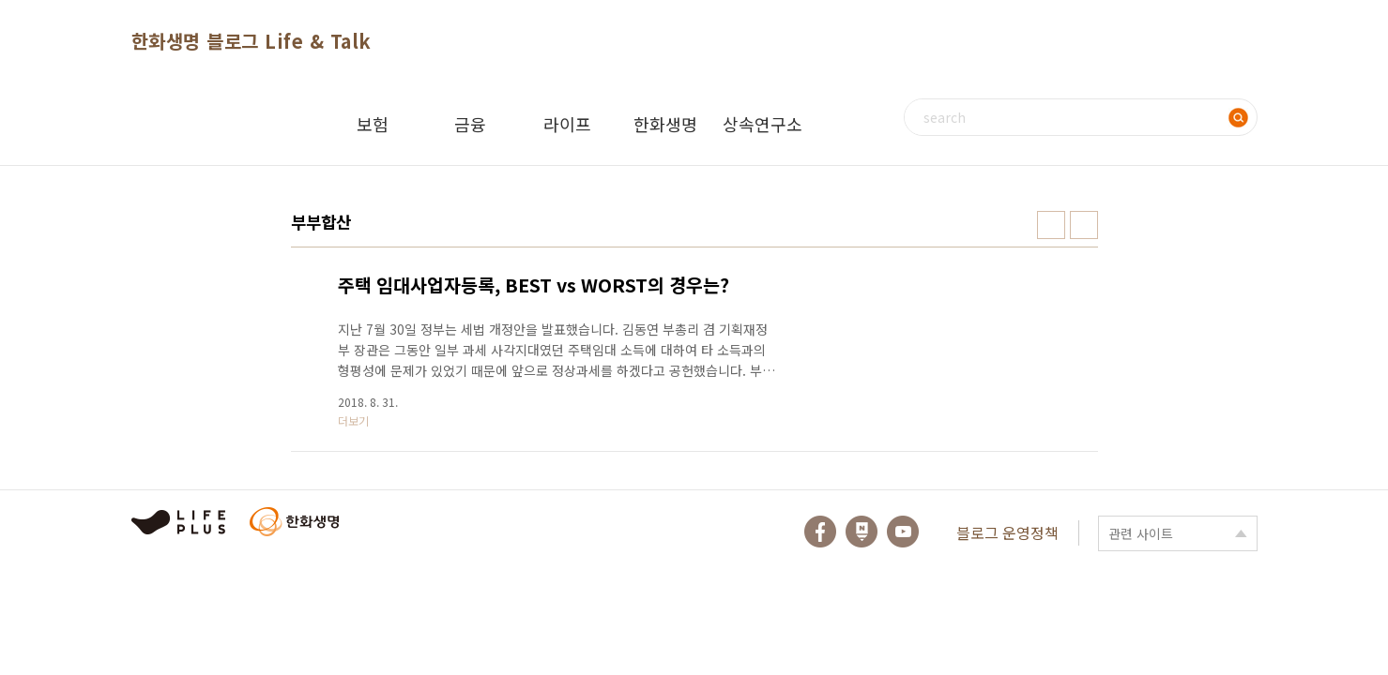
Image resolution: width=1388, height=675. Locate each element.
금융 (470, 124)
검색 (1239, 117)
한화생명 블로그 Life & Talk (251, 40)
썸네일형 (1051, 225)
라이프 (567, 124)
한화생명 (665, 124)
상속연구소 (762, 124)
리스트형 (1084, 225)
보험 (373, 124)
